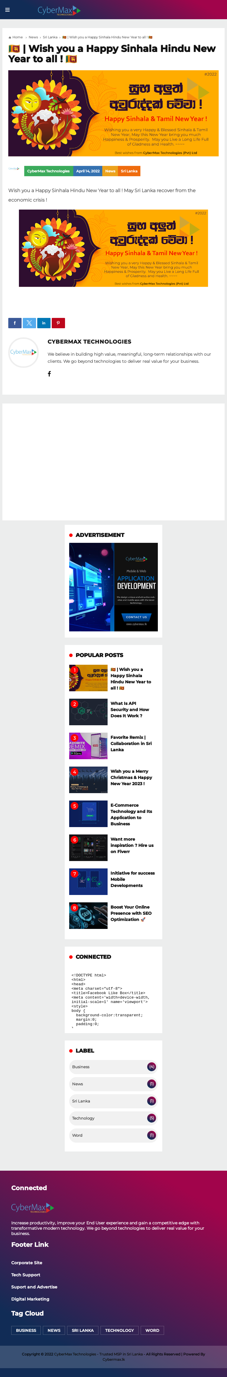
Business (80, 1067)
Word (77, 1135)
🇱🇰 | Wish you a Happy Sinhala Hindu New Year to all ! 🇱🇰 (111, 53)
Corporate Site (26, 1262)
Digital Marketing (30, 1299)
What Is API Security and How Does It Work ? (130, 709)
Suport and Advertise (34, 1287)
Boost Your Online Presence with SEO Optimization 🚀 (131, 913)
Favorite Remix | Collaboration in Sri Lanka (131, 743)
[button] (15, 323)
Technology (83, 1118)
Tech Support (25, 1275)
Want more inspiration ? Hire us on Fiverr (132, 845)
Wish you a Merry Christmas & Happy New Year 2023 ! (131, 777)
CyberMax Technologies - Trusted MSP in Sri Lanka (98, 1354)
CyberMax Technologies (89, 342)
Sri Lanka (129, 171)
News (110, 171)
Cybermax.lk (114, 1359)
